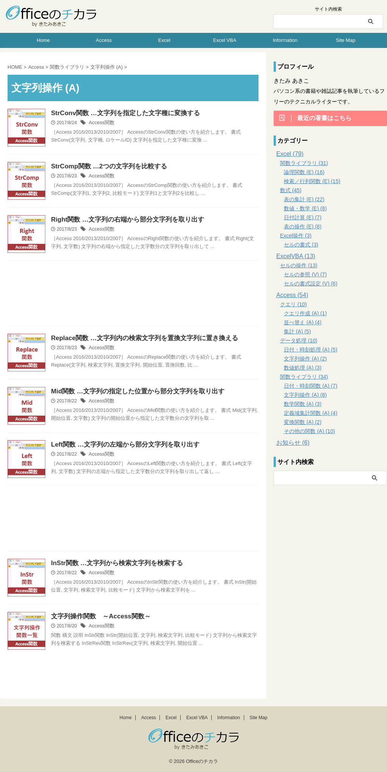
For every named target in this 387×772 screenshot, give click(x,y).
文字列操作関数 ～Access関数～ (98, 616)
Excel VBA (224, 40)
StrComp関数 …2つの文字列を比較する (105, 166)
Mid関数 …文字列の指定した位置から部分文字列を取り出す (132, 391)
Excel (164, 40)
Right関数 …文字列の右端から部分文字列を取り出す (123, 220)
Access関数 (101, 123)
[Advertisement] (133, 295)
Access (104, 40)
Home (43, 40)
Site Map (345, 40)
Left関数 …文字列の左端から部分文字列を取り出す (121, 445)
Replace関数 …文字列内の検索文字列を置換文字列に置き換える (139, 338)
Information (285, 40)
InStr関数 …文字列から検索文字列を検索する (113, 563)
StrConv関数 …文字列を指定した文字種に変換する (121, 113)
